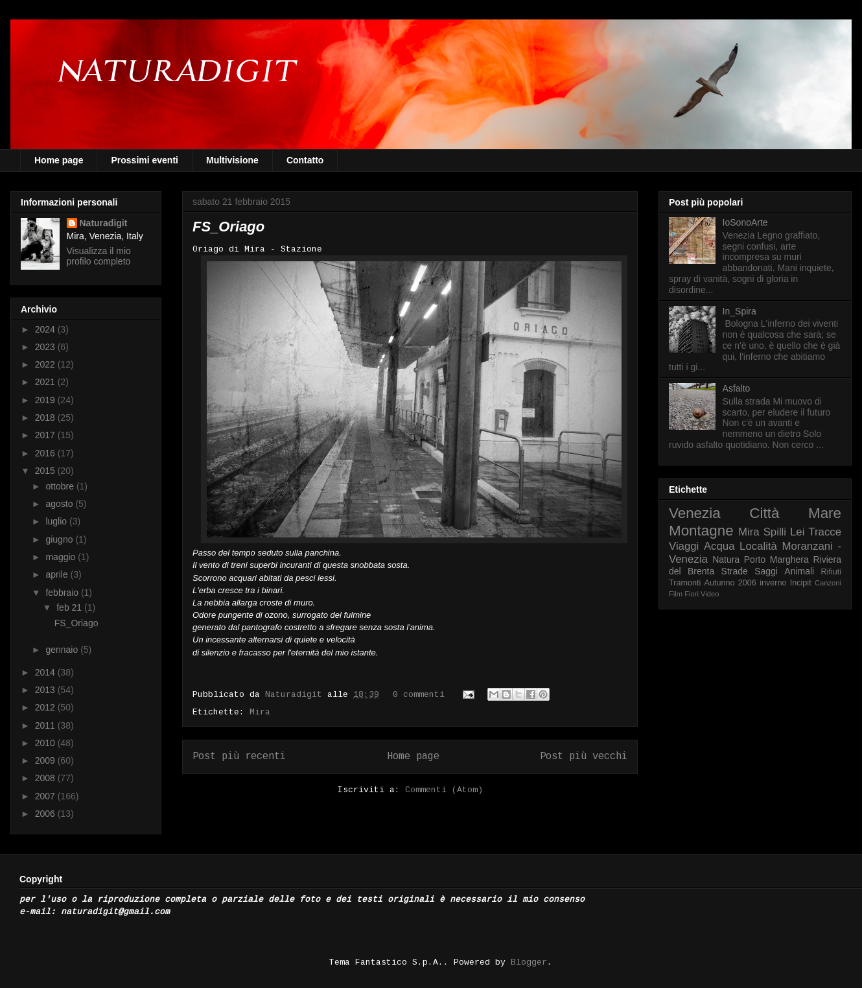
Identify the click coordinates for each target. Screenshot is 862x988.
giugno (60, 539)
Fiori (691, 594)
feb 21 (70, 607)
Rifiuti (831, 571)
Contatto (305, 160)
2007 (46, 796)
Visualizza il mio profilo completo (99, 256)
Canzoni (828, 583)
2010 (46, 743)
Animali (799, 571)
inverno (773, 582)
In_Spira (739, 311)
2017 (46, 435)
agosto (60, 504)
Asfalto (737, 388)
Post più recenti (239, 756)
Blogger (529, 962)
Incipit (800, 582)
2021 (46, 382)
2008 (46, 778)
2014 (46, 672)
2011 (46, 725)
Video (710, 594)
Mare (824, 513)
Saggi (766, 571)
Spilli (774, 532)
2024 (46, 329)
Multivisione (232, 160)
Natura (726, 559)
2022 (46, 364)
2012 (46, 707)
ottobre (60, 486)
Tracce (824, 532)
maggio (61, 557)
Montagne (701, 531)
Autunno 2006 (730, 582)
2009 (46, 760)
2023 (46, 347)
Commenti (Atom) (444, 790)
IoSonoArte (745, 222)
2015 (46, 470)
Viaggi (684, 546)
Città (764, 513)
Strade (734, 571)
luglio (57, 521)
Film (675, 594)
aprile (57, 574)
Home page (58, 160)
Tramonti (685, 582)
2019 (46, 400)
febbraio (62, 592)
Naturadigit (296, 695)
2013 (46, 690)
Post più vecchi (583, 756)
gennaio (62, 649)
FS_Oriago (228, 226)
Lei (797, 532)
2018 (46, 417)
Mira (260, 712)
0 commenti (419, 695)
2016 (46, 453)
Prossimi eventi (144, 160)
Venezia (695, 513)
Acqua (719, 546)
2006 (46, 813)
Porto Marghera (776, 559)
